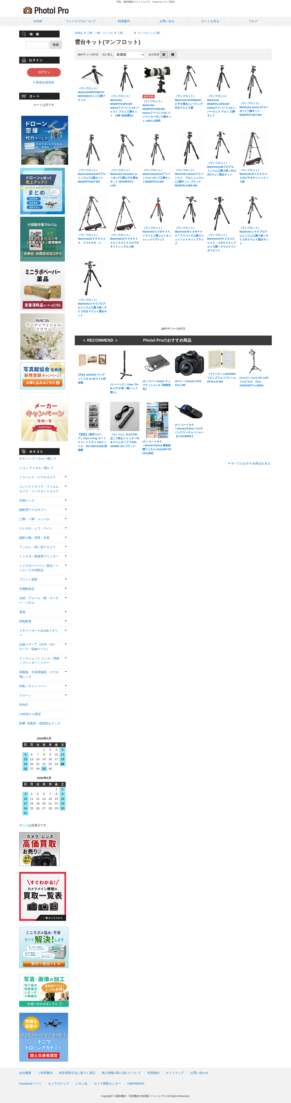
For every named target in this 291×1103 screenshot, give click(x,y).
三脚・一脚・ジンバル (100, 32)
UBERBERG (135, 1083)
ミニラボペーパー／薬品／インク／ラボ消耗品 (39, 568)
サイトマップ (175, 1072)
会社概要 (25, 1072)
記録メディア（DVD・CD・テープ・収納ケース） (38, 647)
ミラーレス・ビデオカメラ (37, 477)
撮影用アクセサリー (32, 509)
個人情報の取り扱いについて (121, 1072)
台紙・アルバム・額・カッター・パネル (39, 600)
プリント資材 (28, 579)
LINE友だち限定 (30, 714)
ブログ (253, 21)
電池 (22, 612)
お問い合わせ (199, 1072)
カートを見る (210, 21)
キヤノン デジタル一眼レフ (37, 458)
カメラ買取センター (107, 1083)
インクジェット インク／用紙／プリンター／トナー (39, 661)
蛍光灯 (23, 704)
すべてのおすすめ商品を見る (250, 463)
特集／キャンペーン (32, 686)
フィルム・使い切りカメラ (37, 547)
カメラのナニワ (58, 1083)
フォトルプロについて (81, 21)
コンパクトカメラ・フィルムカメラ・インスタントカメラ (39, 489)
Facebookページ (30, 1083)
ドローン (25, 695)
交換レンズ (26, 500)
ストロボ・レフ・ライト (36, 528)
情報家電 (25, 621)
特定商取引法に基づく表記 (77, 1072)
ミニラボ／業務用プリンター (39, 556)
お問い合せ (167, 21)
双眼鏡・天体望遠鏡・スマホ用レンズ (39, 674)
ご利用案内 (45, 1072)
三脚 (125, 32)
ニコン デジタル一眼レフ (36, 468)
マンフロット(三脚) (148, 32)
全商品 (79, 32)
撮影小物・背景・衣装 (34, 537)
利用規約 (153, 1072)
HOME (37, 21)
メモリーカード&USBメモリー (38, 633)
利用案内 (124, 21)
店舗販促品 (26, 588)
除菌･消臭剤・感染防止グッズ (39, 723)
